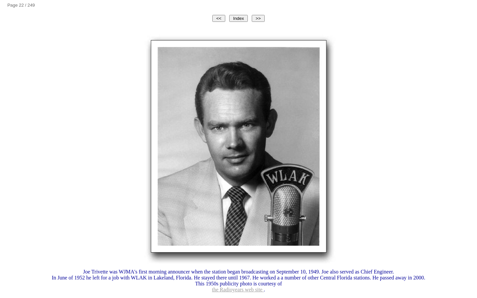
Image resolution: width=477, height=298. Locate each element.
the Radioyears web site (238, 289)
